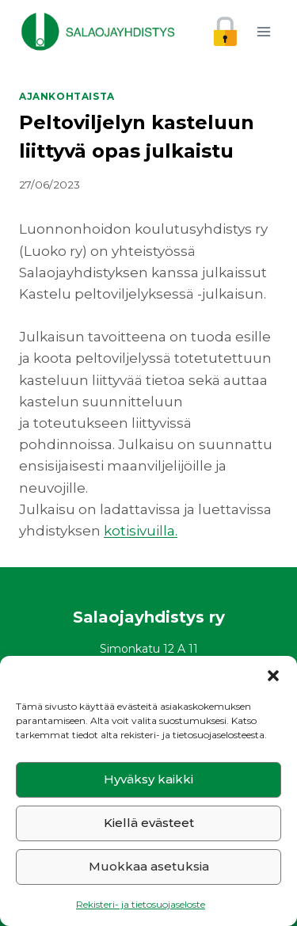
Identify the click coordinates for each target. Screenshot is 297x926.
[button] (273, 676)
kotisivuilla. (140, 531)
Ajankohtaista (67, 96)
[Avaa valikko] (263, 31)
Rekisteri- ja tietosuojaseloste (140, 904)
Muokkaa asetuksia (149, 866)
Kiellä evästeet (149, 822)
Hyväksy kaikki (148, 779)
